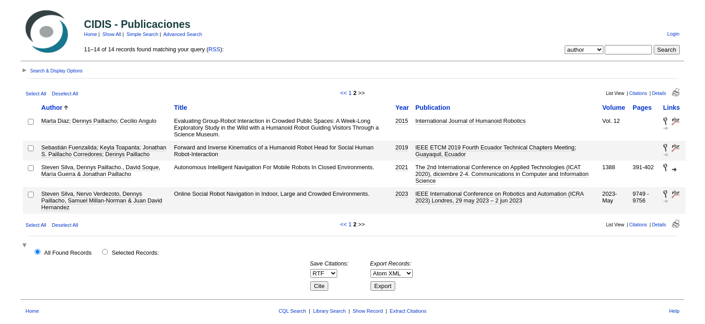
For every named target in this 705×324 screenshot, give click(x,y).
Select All (36, 93)
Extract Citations (408, 311)
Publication (433, 107)
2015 (401, 120)
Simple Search (142, 34)
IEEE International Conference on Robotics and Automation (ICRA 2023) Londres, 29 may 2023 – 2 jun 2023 (499, 197)
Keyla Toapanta (119, 147)
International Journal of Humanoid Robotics (470, 120)
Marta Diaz (55, 120)
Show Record (367, 311)
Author (51, 107)
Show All (112, 34)
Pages (642, 107)
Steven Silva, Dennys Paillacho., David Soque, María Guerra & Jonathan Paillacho (101, 170)
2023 (401, 193)
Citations (638, 93)
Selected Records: (135, 252)
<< (343, 93)
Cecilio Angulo (138, 120)
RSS (214, 49)
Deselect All (65, 93)
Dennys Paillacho (94, 120)
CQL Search (292, 311)
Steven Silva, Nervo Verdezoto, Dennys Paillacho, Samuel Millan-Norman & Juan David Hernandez (101, 200)
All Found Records (67, 252)
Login (673, 33)
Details (659, 93)
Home (90, 34)
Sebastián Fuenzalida (69, 147)
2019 (401, 147)
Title (180, 107)
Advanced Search (182, 34)
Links (671, 107)
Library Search (329, 311)
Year (402, 107)
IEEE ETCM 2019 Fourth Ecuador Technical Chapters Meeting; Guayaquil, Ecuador (495, 151)
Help (674, 311)
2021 (401, 167)
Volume (613, 107)
